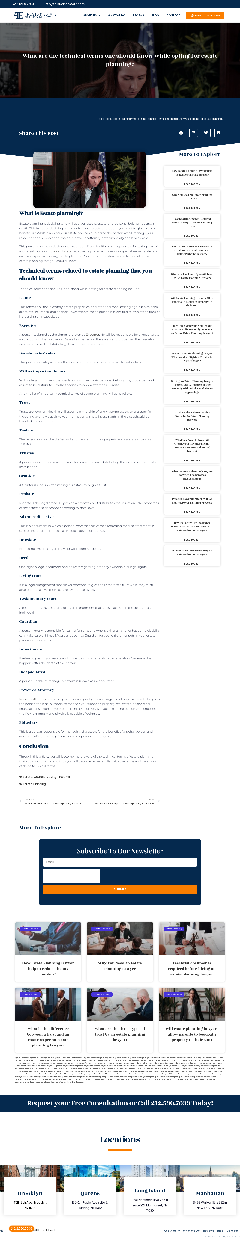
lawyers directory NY (66, 1069)
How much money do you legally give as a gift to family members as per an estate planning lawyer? (192, 329)
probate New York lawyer (147, 1066)
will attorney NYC (200, 1069)
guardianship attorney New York (50, 1079)
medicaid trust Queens (37, 1060)
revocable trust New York (83, 1069)
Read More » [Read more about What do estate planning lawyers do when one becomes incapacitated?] (192, 488)
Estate (27, 777)
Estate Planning (34, 784)
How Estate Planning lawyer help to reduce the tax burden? (192, 173)
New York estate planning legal (77, 1060)
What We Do (116, 15)
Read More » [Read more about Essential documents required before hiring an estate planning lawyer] (192, 235)
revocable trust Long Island (47, 1069)
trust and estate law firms (201, 1074)
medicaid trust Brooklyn (178, 1058)
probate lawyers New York (30, 1066)
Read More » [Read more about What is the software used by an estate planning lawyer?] (192, 563)
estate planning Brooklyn (61, 1077)
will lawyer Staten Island (112, 1071)
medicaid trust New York (215, 1058)
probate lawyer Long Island (183, 1063)
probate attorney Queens (42, 1063)
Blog (155, 15)
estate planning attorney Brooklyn (133, 1077)
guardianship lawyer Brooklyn (140, 1079)
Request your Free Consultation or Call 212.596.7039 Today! (120, 1102)
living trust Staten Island (160, 1058)
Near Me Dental (65, 1082)
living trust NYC (133, 1058)
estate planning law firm (38, 17)
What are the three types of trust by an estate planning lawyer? (192, 276)
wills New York (132, 1074)
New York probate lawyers (98, 1060)
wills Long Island (121, 1074)
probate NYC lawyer (164, 1066)
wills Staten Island (144, 1074)
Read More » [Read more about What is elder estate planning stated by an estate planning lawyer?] (192, 429)
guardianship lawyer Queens (25, 1082)
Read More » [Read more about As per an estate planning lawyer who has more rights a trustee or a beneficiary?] (192, 370)
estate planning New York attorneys (108, 1077)
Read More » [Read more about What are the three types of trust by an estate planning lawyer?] (192, 287)
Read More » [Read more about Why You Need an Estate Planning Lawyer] (192, 208)
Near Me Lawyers (78, 1082)
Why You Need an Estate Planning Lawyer (192, 197)
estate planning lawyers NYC (161, 1074)
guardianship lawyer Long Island (162, 1079)
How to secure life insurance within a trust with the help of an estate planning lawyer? (192, 526)
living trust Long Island (104, 1058)
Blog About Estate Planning (115, 118)
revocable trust (130, 1069)
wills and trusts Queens (214, 1071)
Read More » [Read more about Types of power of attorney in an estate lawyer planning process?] (192, 512)
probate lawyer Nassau (202, 1063)
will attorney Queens (214, 1069)
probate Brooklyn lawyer (144, 1063)
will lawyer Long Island (54, 1071)
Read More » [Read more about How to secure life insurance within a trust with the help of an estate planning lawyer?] (192, 539)
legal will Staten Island (74, 1058)
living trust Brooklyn (90, 1058)
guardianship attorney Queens (93, 1079)
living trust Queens (145, 1058)
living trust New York (120, 1058)
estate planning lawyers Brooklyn (40, 1077)
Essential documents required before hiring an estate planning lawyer (192, 222)
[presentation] (71, 876)
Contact (173, 15)
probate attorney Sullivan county (100, 1063)
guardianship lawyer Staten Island (48, 1082)
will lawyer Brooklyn (38, 1071)
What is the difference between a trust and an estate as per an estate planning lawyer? (192, 250)
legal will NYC (49, 1058)
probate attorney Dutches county (139, 1060)
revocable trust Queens (115, 1069)
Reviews (138, 15)
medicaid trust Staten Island (56, 1060)
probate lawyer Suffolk (85, 1066)
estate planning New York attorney (82, 1077)
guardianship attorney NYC (72, 1079)
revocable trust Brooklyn (29, 1069)
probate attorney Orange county (206, 1060)
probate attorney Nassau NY (184, 1060)
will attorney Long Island (168, 1069)
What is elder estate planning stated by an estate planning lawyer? (192, 416)
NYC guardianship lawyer (118, 1060)
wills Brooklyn (40, 1074)
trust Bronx (139, 1069)
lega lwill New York (37, 1058)
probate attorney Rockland (60, 1063)
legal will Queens (60, 1058)
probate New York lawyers (181, 1074)
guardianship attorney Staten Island (116, 1079)
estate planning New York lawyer (157, 1077)
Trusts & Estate (41, 14)
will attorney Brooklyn (151, 1069)
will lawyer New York (69, 1071)
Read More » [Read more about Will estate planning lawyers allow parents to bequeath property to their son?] (192, 315)
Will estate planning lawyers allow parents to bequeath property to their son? (192, 301)
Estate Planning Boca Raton (54, 1074)
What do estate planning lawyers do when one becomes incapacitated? (192, 475)
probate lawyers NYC (48, 1066)
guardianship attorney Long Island (27, 1079)
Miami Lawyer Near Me (72, 1074)
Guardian (40, 777)
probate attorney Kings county (162, 1060)
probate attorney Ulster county (123, 1063)
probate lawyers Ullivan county (105, 1066)
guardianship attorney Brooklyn (205, 1077)
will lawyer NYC (83, 1071)
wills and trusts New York (182, 1071)
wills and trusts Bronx (128, 1071)
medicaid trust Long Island (196, 1058)
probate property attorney (197, 1066)
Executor (92, 334)
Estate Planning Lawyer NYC (206, 1079)
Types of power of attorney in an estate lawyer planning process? (192, 501)
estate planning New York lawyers (181, 1077)
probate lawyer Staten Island (66, 1066)
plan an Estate (61, 251)
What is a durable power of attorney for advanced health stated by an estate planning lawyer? (192, 445)
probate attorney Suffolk (79, 1063)
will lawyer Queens (96, 1071)
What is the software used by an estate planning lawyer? (192, 552)
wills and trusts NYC (198, 1071)
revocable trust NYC (99, 1069)
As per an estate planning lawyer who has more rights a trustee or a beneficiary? (192, 357)
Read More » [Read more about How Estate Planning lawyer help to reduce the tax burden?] (192, 184)
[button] (181, 133)
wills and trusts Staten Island (25, 1074)
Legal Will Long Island (39, 1229)
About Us (91, 15)
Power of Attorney (32, 699)
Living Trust (57, 777)
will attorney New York (185, 1069)
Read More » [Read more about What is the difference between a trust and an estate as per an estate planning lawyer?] (192, 263)
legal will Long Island (22, 1058)
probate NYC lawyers (179, 1066)
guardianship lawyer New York (185, 1079)
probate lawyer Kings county (163, 1063)
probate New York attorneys (127, 1066)
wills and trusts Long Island (163, 1071)
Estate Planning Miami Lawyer (104, 1074)
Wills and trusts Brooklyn (144, 1071)
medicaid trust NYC (22, 1060)
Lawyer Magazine (87, 1074)
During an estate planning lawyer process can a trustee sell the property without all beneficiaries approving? (192, 386)
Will (68, 777)
